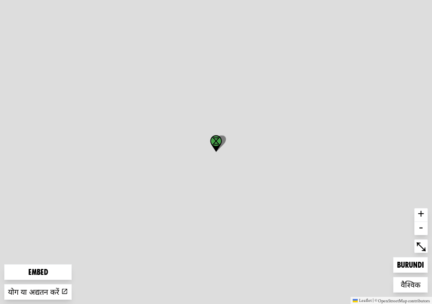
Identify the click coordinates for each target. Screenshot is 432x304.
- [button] (421, 228)
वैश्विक (414, 284)
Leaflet (362, 300)
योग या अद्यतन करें (38, 292)
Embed (38, 272)
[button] (216, 143)
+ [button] (421, 215)
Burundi (410, 264)
